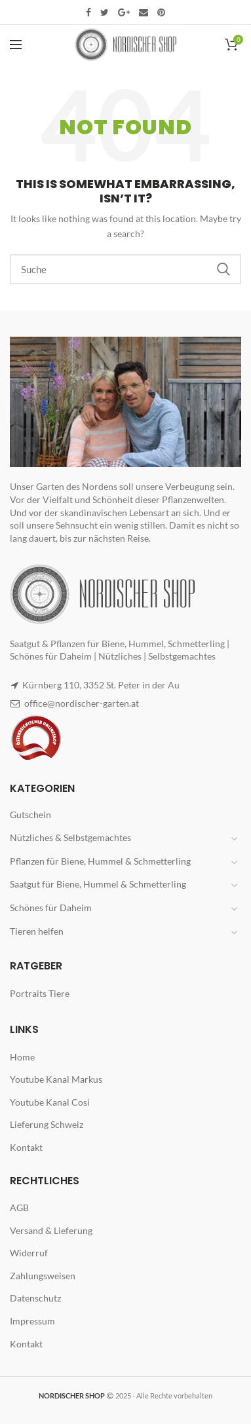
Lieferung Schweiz (46, 1124)
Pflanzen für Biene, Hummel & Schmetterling (100, 861)
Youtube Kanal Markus (56, 1079)
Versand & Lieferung (51, 1230)
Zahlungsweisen (42, 1275)
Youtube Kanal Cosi (50, 1102)
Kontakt (26, 1147)
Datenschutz (35, 1297)
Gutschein (30, 814)
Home (22, 1056)
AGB (19, 1207)
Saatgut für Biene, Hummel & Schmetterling (98, 884)
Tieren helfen (37, 931)
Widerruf (29, 1252)
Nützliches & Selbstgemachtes (70, 837)
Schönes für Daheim (51, 907)
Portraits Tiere (39, 993)
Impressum (32, 1320)
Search (223, 269)
